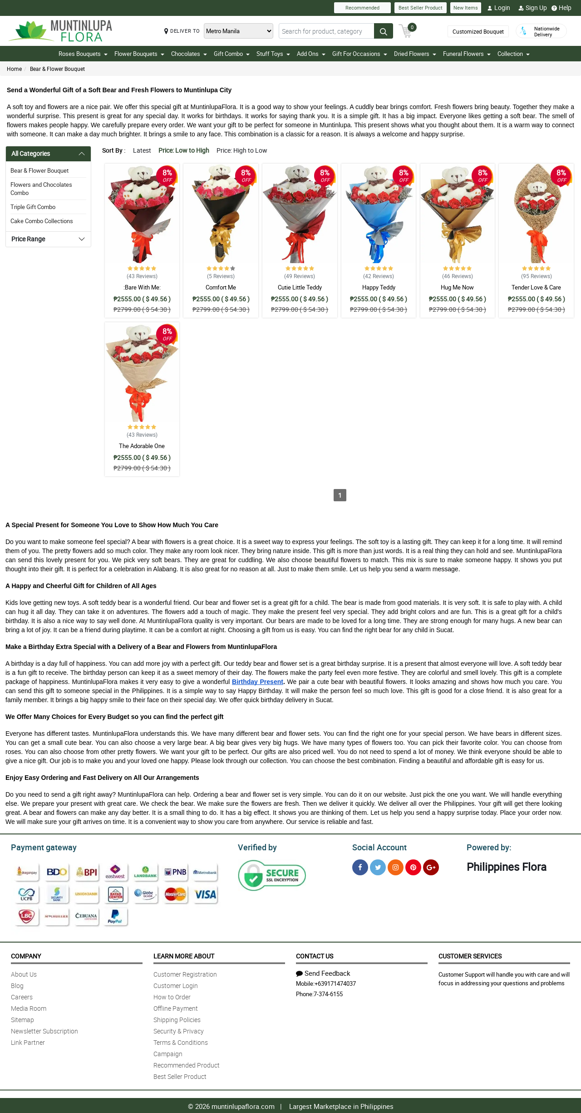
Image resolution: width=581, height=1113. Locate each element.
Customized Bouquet (478, 31)
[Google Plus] (431, 866)
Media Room (28, 1007)
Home (14, 68)
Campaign (167, 1052)
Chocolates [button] (189, 54)
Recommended (362, 7)
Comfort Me (221, 287)
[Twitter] (378, 866)
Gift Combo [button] (232, 54)
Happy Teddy (378, 287)
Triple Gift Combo (32, 207)
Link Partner (28, 1041)
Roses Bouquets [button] (83, 54)
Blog (17, 984)
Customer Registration (185, 972)
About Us (24, 972)
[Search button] (383, 31)
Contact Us (314, 954)
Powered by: (487, 846)
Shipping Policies (177, 1018)
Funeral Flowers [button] (467, 54)
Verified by (256, 846)
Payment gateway (40, 846)
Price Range (28, 239)
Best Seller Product (421, 7)
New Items (465, 7)
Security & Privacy (178, 1029)
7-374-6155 (328, 992)
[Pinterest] (413, 866)
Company (26, 954)
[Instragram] (396, 866)
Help (561, 8)
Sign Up (532, 8)
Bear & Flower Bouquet (57, 68)
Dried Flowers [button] (415, 54)
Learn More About (183, 954)
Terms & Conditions (180, 1041)
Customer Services (470, 954)
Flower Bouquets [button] (139, 54)
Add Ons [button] (311, 54)
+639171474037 (335, 982)
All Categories (30, 153)
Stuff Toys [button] (273, 54)
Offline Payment (175, 1007)
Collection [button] (513, 54)
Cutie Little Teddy (300, 287)
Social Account (377, 846)
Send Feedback (323, 971)
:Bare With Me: (142, 287)
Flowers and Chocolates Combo (41, 188)
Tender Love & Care (536, 287)
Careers (22, 995)
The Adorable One (142, 446)
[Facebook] (360, 866)
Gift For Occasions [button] (359, 54)
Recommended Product (186, 1063)
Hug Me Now (457, 287)
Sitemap (22, 1018)
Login (498, 8)
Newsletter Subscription (44, 1029)
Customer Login (175, 984)
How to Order (172, 995)
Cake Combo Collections (41, 221)
